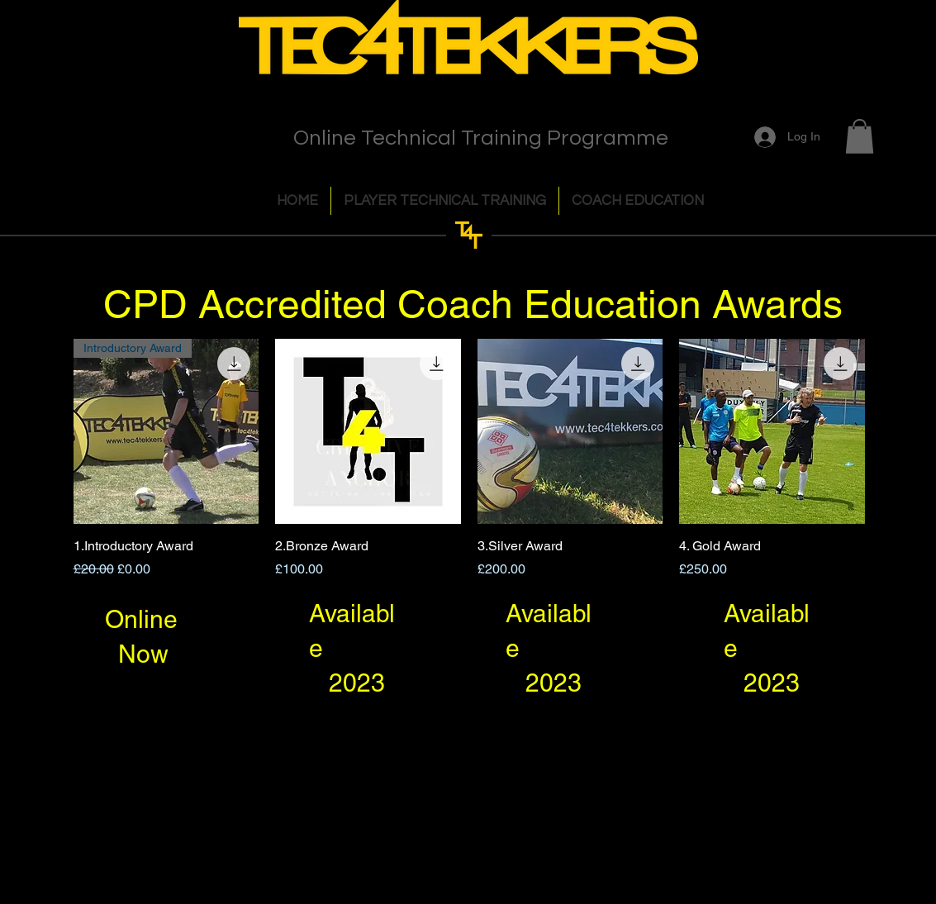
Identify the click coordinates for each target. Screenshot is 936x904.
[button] (859, 136)
